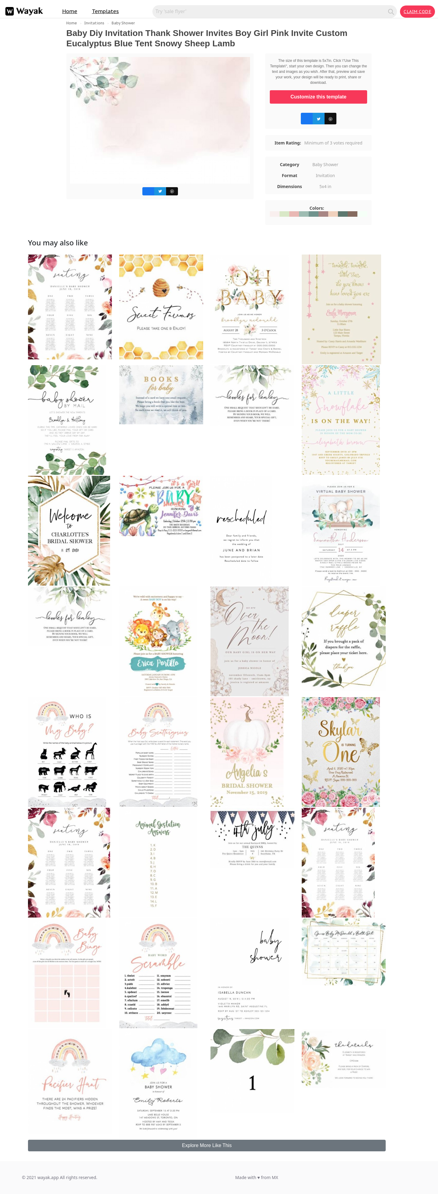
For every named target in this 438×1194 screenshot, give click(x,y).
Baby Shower (123, 23)
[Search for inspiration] (271, 11)
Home (69, 11)
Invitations (94, 23)
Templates (105, 11)
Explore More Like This (206, 1145)
